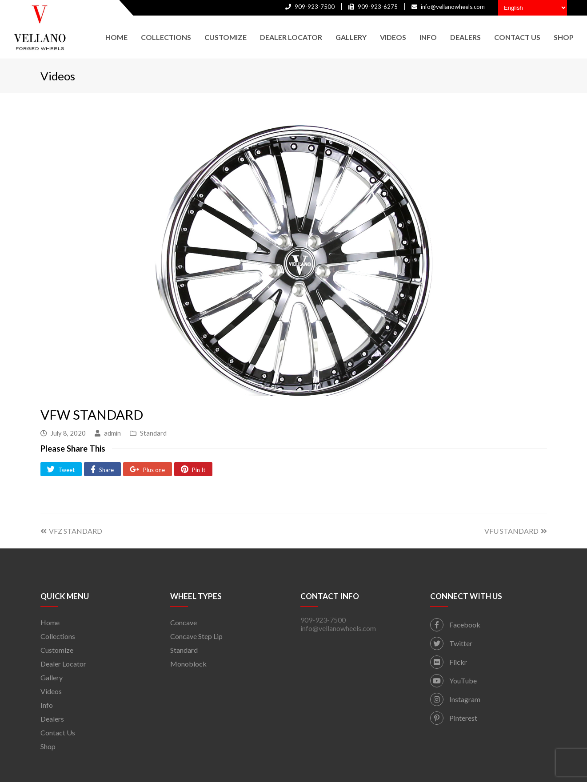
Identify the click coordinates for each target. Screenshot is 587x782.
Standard (153, 433)
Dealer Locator (63, 663)
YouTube (453, 680)
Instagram (455, 699)
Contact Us (57, 732)
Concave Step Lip (196, 636)
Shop (48, 746)
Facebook (455, 624)
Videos (51, 691)
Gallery (51, 677)
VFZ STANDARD (71, 531)
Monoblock (188, 663)
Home (50, 622)
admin (112, 433)
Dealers (52, 719)
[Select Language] (532, 8)
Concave (183, 622)
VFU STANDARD (515, 531)
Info (46, 705)
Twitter (451, 643)
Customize (56, 650)
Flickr (448, 662)
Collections (57, 636)
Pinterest (453, 718)
